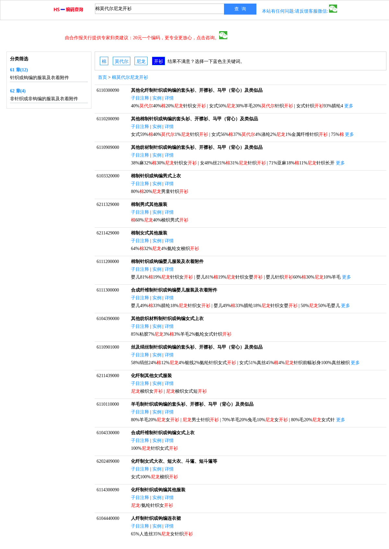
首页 (102, 77)
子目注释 (140, 98)
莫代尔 (121, 61)
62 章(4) (18, 91)
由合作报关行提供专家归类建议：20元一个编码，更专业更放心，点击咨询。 (146, 37)
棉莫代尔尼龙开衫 (130, 77)
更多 (348, 105)
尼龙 (141, 61)
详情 (169, 98)
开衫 (158, 61)
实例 (156, 98)
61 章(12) (19, 69)
